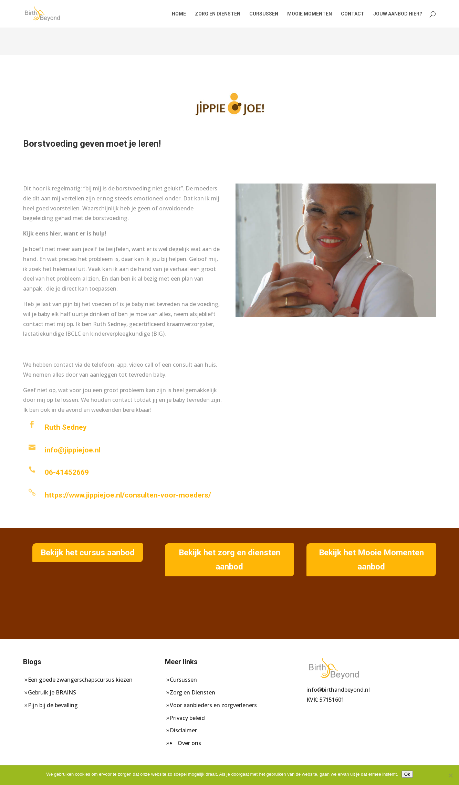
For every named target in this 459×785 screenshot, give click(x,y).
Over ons (189, 743)
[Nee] (450, 775)
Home (179, 14)
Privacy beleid (187, 718)
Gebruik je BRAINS (52, 692)
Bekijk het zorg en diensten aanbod (229, 560)
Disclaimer (183, 730)
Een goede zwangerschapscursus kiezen (80, 679)
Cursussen (263, 14)
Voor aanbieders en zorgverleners (213, 705)
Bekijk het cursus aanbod (88, 552)
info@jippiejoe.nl (73, 450)
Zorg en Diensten (217, 14)
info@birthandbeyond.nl (338, 689)
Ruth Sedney (66, 427)
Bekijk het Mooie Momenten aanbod (371, 560)
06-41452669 (67, 472)
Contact (352, 14)
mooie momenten (309, 14)
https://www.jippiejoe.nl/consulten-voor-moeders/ (128, 495)
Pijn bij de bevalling (53, 705)
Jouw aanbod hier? (397, 14)
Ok (407, 774)
